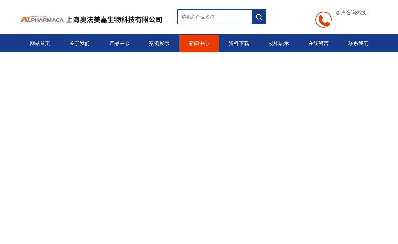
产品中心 (119, 43)
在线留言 (318, 43)
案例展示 (159, 43)
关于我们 (79, 43)
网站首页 (40, 43)
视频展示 (279, 43)
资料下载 (239, 43)
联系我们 (358, 43)
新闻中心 (199, 43)
